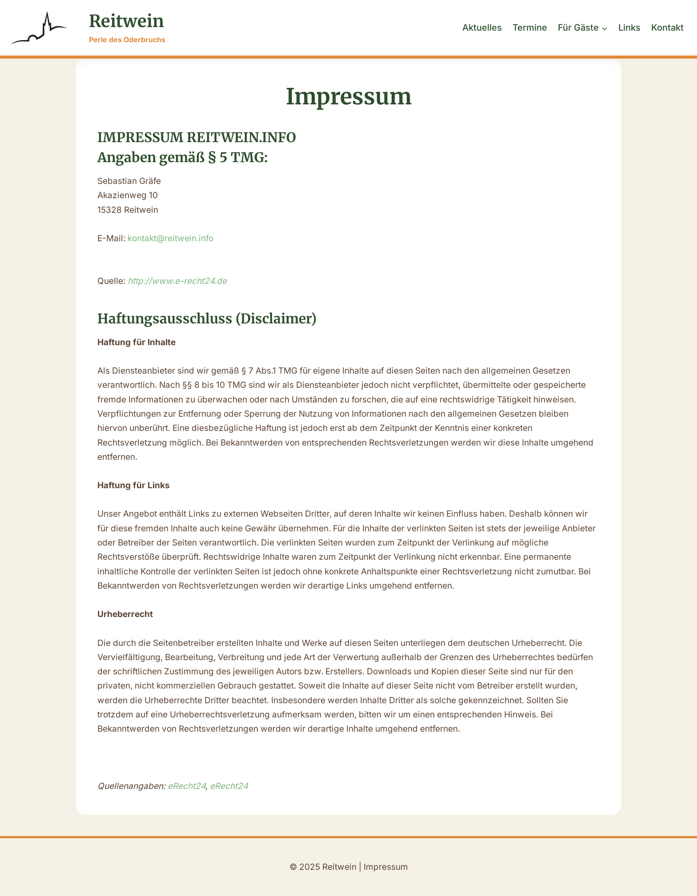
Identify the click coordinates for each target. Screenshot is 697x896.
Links (629, 27)
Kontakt (667, 27)
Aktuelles (482, 27)
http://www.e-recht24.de (177, 281)
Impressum (386, 867)
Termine (530, 27)
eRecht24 (186, 786)
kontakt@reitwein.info (170, 238)
